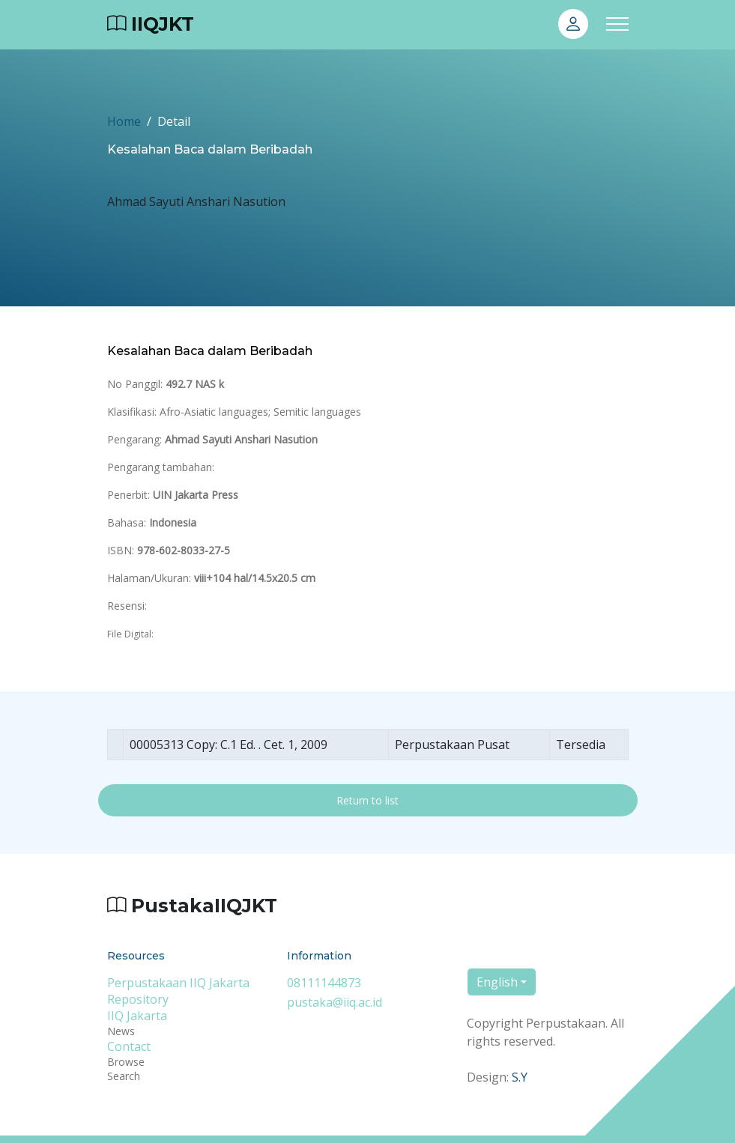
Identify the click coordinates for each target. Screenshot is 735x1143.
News (121, 1031)
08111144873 (324, 982)
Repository (138, 999)
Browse (126, 1062)
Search (123, 1076)
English (497, 982)
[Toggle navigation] (617, 24)
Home (124, 121)
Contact (129, 1046)
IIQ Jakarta (137, 1015)
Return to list (367, 800)
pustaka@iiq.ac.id (334, 1002)
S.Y (519, 1077)
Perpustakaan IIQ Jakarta (178, 982)
